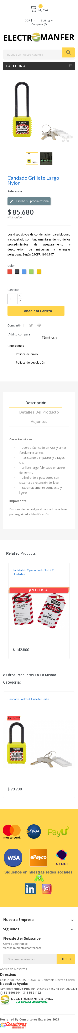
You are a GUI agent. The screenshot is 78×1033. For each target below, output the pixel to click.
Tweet (31, 325)
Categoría (16, 66)
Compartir (24, 325)
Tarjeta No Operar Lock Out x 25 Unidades (34, 572)
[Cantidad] (12, 299)
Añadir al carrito (37, 311)
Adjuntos (39, 421)
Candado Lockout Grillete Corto (28, 699)
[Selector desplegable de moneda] (30, 20)
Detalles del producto (39, 412)
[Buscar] (39, 55)
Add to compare (19, 334)
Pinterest (39, 325)
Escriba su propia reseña (29, 201)
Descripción (35, 402)
